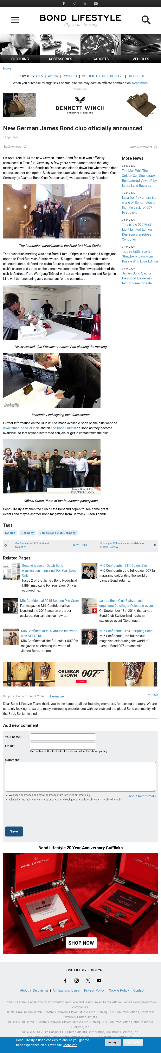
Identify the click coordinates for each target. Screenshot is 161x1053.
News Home (80, 545)
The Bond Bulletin (63, 428)
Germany (27, 532)
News (7, 69)
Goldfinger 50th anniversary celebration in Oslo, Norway (122, 545)
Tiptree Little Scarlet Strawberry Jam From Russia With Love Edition (140, 256)
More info (70, 1045)
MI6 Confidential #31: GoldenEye (123, 566)
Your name (12, 737)
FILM (40, 76)
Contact (138, 990)
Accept (112, 1042)
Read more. (140, 83)
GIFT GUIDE (136, 76)
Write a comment (141, 147)
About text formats (142, 796)
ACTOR (53, 76)
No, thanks (133, 1042)
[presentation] (36, 815)
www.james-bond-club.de (21, 428)
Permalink (57, 696)
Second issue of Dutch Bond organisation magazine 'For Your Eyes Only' (49, 570)
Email (9, 746)
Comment (12, 760)
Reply (155, 694)
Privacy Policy (94, 990)
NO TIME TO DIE (94, 76)
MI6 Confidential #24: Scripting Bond (126, 631)
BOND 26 (116, 76)
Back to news (12, 146)
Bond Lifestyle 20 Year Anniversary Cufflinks (80, 847)
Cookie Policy (119, 990)
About (24, 990)
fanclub (10, 532)
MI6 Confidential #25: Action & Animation (32, 545)
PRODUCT (70, 76)
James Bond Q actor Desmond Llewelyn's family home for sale (137, 278)
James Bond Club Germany (58, 532)
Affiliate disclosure (66, 990)
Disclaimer (40, 990)
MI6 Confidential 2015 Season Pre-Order (49, 601)
